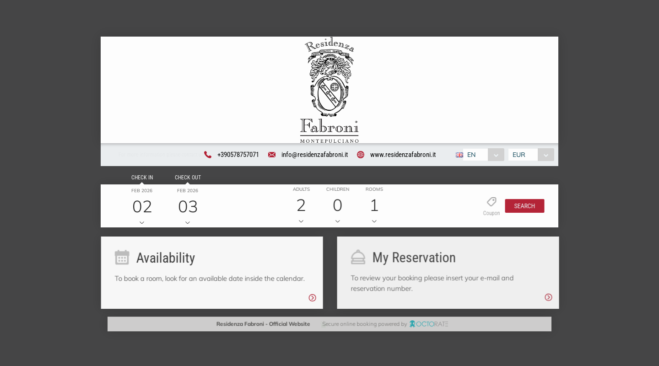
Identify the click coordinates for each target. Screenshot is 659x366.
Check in (140, 179)
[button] (522, 207)
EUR (520, 155)
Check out (186, 179)
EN (470, 155)
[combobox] (482, 155)
